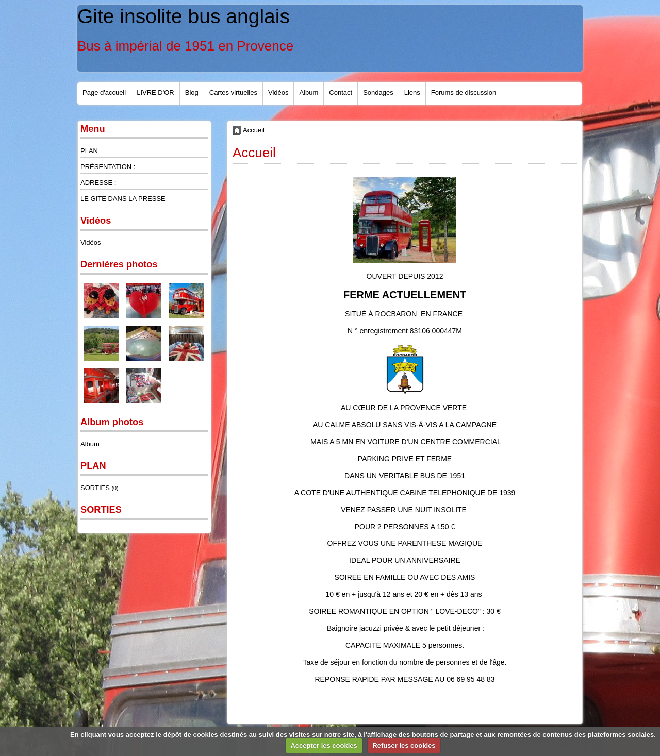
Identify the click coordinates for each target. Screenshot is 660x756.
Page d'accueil (104, 92)
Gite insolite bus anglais (183, 16)
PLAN (89, 151)
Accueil (254, 130)
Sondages (378, 92)
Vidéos (278, 92)
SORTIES (99, 488)
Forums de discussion (463, 92)
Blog (192, 92)
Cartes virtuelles (233, 92)
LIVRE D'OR (155, 92)
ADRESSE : (98, 183)
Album (308, 92)
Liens (412, 92)
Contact (340, 92)
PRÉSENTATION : (107, 167)
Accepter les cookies (323, 745)
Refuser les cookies (403, 745)
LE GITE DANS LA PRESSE (123, 199)
